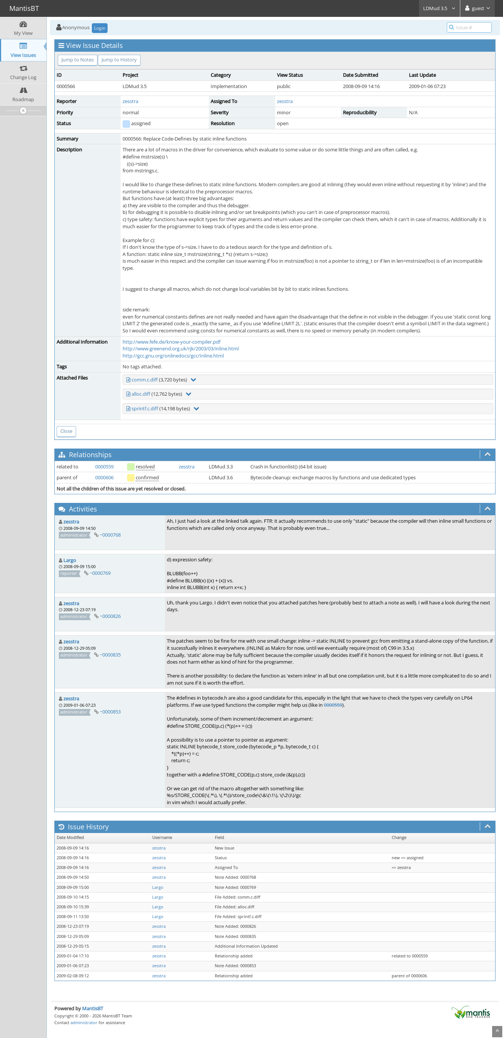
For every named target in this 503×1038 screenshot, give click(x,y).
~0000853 (110, 711)
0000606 (104, 477)
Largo (69, 560)
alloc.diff (141, 393)
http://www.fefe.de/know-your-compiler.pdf (171, 341)
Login (99, 28)
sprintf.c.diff (145, 408)
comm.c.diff (145, 379)
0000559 (104, 466)
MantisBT (92, 1008)
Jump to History (119, 59)
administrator (83, 1022)
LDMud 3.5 (439, 8)
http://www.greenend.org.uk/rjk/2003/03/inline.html (181, 348)
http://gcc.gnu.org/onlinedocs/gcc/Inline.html (173, 355)
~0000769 (100, 573)
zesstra (130, 101)
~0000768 (110, 534)
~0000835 (110, 654)
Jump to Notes (77, 59)
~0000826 (110, 616)
